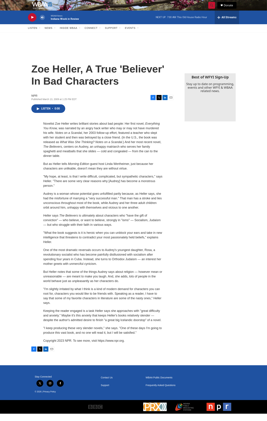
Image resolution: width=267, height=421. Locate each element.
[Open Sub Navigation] (39, 35)
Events (130, 35)
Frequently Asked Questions (160, 392)
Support (111, 35)
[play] (32, 25)
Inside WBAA (68, 35)
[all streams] (227, 25)
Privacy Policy (49, 399)
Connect (91, 35)
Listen (32, 35)
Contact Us (107, 385)
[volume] (42, 25)
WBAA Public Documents (159, 385)
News (48, 35)
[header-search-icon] (213, 9)
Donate (230, 9)
